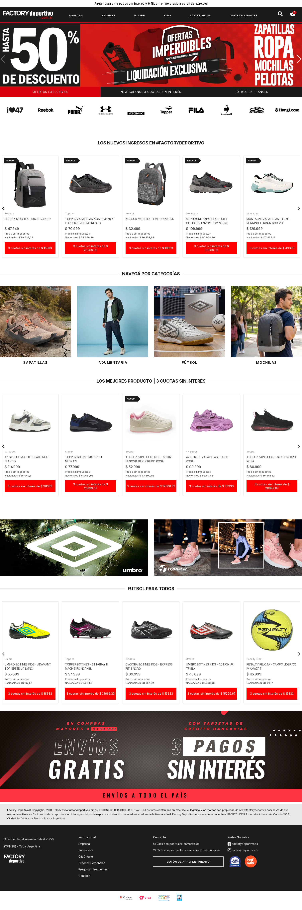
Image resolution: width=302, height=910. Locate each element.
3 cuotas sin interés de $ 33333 (211, 489)
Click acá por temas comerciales (178, 849)
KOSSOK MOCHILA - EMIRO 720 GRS (151, 220)
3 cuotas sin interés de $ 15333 (272, 697)
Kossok (131, 215)
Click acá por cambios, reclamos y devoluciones (189, 856)
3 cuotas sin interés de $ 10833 (151, 249)
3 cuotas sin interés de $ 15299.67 (211, 697)
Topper (70, 215)
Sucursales (85, 856)
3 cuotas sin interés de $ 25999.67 (90, 489)
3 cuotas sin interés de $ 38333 (30, 489)
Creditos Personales (91, 868)
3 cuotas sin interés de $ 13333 (151, 697)
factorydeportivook (244, 849)
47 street (11, 454)
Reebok (10, 215)
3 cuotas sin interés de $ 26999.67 (272, 489)
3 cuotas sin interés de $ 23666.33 (90, 249)
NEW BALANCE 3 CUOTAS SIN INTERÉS (151, 94)
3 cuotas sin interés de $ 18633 (30, 697)
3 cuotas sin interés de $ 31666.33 (90, 697)
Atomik (70, 454)
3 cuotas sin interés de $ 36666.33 (211, 249)
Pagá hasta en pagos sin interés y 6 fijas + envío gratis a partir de (151, 3)
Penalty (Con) (255, 662)
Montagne (193, 215)
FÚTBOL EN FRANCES (251, 94)
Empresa (84, 849)
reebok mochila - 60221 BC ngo (29, 220)
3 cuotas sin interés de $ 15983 (30, 249)
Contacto (84, 881)
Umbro (10, 662)
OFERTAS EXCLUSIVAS (50, 94)
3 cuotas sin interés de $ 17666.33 (151, 489)
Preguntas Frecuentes (93, 875)
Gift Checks (86, 862)
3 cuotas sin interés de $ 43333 (272, 249)
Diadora (131, 662)
